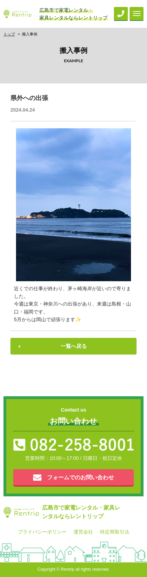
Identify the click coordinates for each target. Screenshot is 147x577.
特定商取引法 (114, 532)
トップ (9, 34)
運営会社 (83, 532)
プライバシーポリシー (42, 532)
